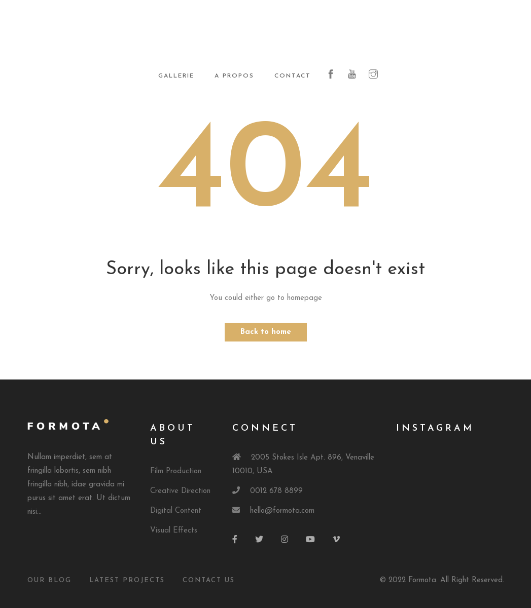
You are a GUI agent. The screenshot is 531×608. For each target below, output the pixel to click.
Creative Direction (180, 491)
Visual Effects (173, 531)
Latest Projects (127, 580)
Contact (292, 76)
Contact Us (209, 580)
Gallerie (176, 76)
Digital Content (175, 511)
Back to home (265, 332)
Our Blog (49, 580)
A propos (234, 76)
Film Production (175, 471)
